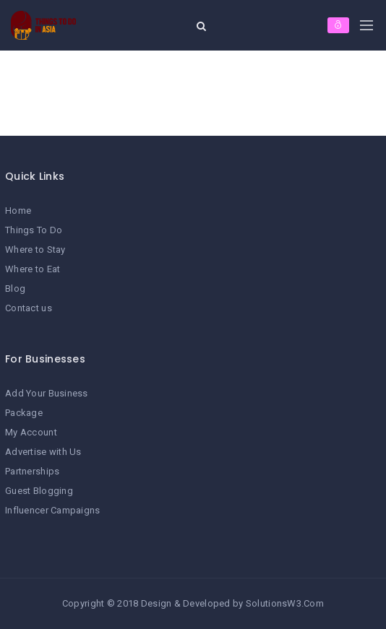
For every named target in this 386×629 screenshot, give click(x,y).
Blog (15, 288)
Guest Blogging (39, 490)
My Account (31, 432)
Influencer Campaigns (52, 510)
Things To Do (33, 230)
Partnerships (32, 471)
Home (18, 210)
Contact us (28, 308)
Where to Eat (32, 269)
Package (24, 412)
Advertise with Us (43, 451)
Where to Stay (35, 249)
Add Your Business (46, 393)
